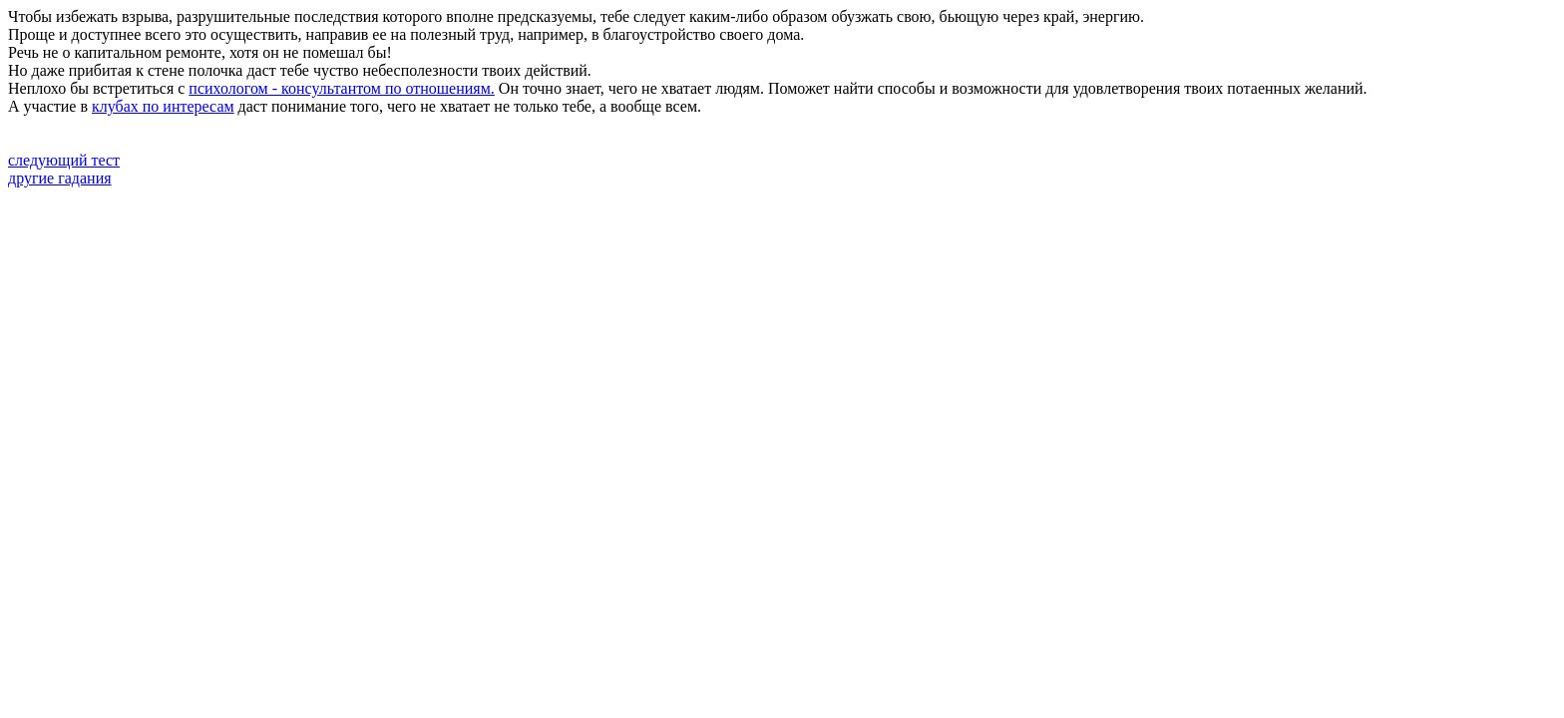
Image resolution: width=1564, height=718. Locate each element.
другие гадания (60, 178)
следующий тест (64, 160)
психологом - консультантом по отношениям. (341, 88)
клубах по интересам (163, 106)
